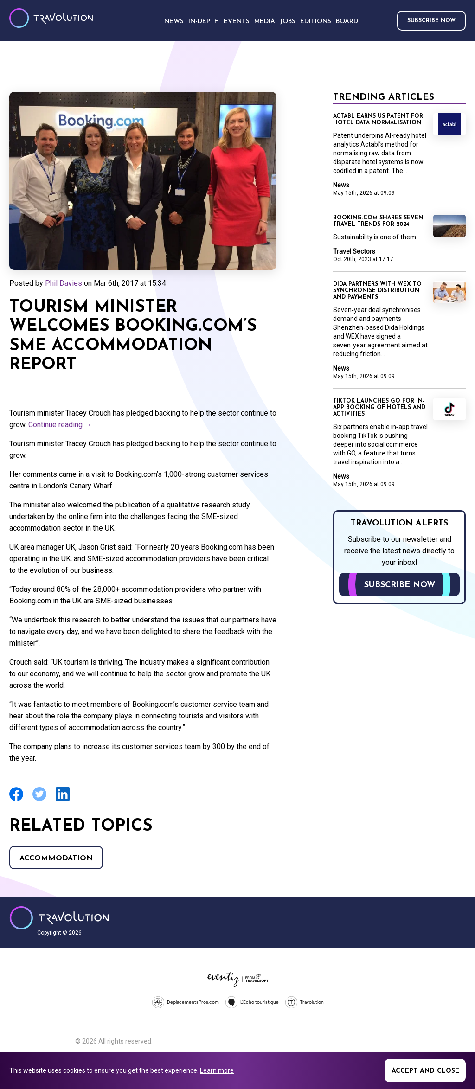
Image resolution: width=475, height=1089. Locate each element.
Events (237, 21)
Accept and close (425, 1071)
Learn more (217, 1070)
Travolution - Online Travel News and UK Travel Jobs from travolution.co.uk (59, 917)
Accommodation (56, 858)
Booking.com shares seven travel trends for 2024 (378, 221)
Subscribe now (431, 21)
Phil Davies (63, 283)
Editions (315, 21)
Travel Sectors (354, 251)
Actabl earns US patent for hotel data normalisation (378, 120)
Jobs (287, 21)
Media (264, 21)
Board (347, 21)
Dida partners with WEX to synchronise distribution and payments (377, 291)
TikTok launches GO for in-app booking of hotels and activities (379, 407)
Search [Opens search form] (379, 20)
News (341, 185)
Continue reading (60, 424)
